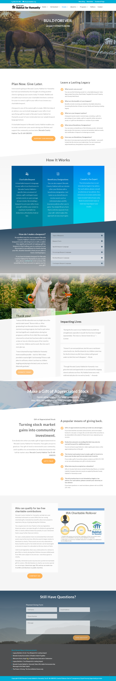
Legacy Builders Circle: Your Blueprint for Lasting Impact (30, 653)
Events (44, 7)
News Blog (82, 1)
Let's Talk (48, 461)
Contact (100, 7)
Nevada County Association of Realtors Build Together (29, 655)
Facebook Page (99, 1)
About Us (73, 7)
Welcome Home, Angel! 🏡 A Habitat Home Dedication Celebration (32, 658)
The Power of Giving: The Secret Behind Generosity (28, 669)
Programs (83, 7)
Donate (64, 7)
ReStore (92, 7)
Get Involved (54, 7)
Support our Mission (43, 138)
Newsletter (90, 1)
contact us (28, 261)
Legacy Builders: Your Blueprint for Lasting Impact (28, 661)
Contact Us (35, 576)
